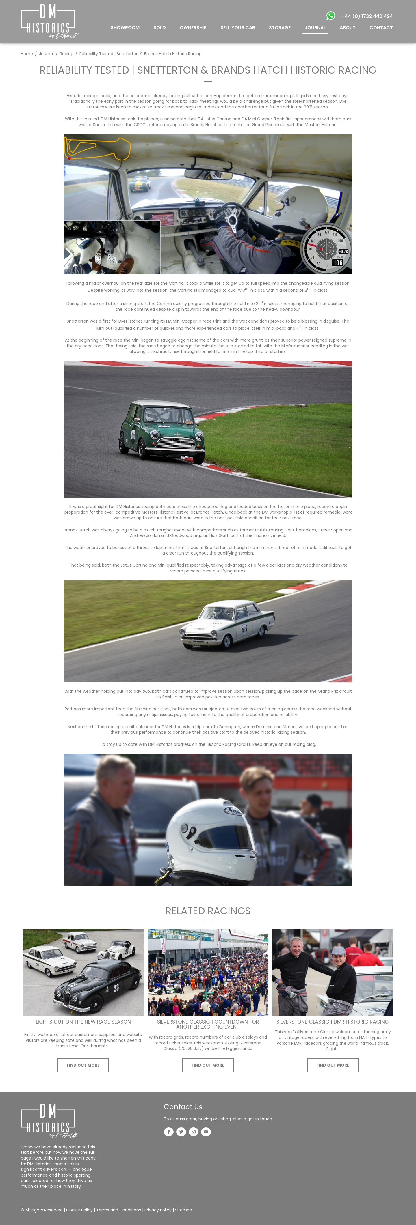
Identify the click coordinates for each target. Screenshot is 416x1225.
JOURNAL (315, 27)
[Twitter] (181, 1132)
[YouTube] (206, 1132)
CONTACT (381, 27)
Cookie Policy (79, 1210)
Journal (46, 54)
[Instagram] (193, 1132)
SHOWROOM (125, 27)
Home (27, 54)
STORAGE (280, 27)
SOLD (159, 27)
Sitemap (183, 1210)
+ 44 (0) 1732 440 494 (367, 16)
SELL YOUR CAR (237, 27)
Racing (66, 54)
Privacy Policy (158, 1210)
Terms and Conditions (118, 1210)
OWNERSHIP (193, 27)
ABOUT (348, 27)
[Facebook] (169, 1132)
